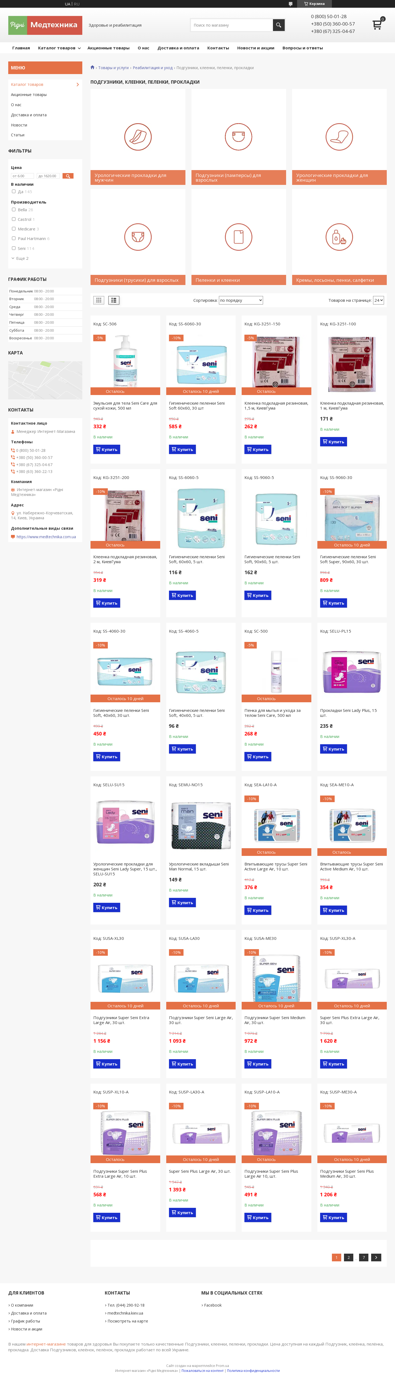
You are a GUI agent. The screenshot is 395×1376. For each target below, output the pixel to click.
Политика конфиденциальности (253, 1370)
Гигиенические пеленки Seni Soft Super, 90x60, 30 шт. (348, 559)
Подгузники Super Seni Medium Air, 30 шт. (274, 1020)
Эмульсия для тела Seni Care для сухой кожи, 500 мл (125, 405)
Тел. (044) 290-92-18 (126, 1305)
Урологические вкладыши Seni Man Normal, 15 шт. (199, 866)
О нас (143, 47)
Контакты (218, 47)
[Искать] (279, 25)
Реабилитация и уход (153, 67)
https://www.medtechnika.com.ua (46, 536)
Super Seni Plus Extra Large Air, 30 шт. (349, 1020)
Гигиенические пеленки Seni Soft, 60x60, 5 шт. (197, 559)
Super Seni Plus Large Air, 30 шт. (200, 1171)
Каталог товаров (56, 47)
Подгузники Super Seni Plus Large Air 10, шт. (271, 1173)
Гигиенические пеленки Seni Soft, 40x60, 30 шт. (121, 713)
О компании (22, 1305)
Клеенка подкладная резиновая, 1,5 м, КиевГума (276, 405)
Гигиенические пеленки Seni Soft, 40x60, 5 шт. (197, 713)
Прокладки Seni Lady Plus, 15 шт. (348, 713)
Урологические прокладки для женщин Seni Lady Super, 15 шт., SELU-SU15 (125, 868)
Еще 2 (22, 258)
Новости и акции (255, 47)
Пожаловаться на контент (203, 1370)
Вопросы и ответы (303, 47)
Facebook (213, 1305)
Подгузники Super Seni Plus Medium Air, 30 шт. (347, 1173)
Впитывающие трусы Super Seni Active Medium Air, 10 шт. (351, 866)
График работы (25, 1321)
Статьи (17, 134)
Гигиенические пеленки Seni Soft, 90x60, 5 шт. (272, 559)
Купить (109, 449)
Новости (19, 125)
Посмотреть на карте (128, 1321)
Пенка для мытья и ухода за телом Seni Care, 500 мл (272, 713)
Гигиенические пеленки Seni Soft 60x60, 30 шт (197, 405)
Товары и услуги (113, 67)
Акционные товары (108, 47)
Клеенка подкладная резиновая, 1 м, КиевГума (352, 405)
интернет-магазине (46, 1344)
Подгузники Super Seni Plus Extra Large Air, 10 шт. (120, 1173)
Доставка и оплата (178, 47)
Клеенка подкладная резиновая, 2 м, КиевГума (125, 559)
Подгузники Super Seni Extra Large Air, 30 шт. (121, 1020)
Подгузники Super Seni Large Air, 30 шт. (201, 1020)
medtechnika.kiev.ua (125, 1313)
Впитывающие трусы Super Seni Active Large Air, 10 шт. (275, 866)
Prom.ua (222, 1365)
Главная (21, 47)
